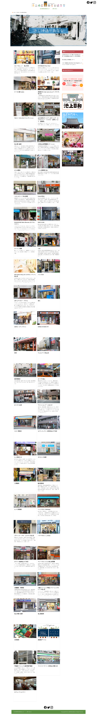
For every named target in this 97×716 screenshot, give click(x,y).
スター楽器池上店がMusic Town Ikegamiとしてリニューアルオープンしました (72, 63)
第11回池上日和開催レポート (68, 59)
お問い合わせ (54, 8)
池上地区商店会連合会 (71, 711)
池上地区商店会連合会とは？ (45, 8)
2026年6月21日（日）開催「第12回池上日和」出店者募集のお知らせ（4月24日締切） (71, 55)
